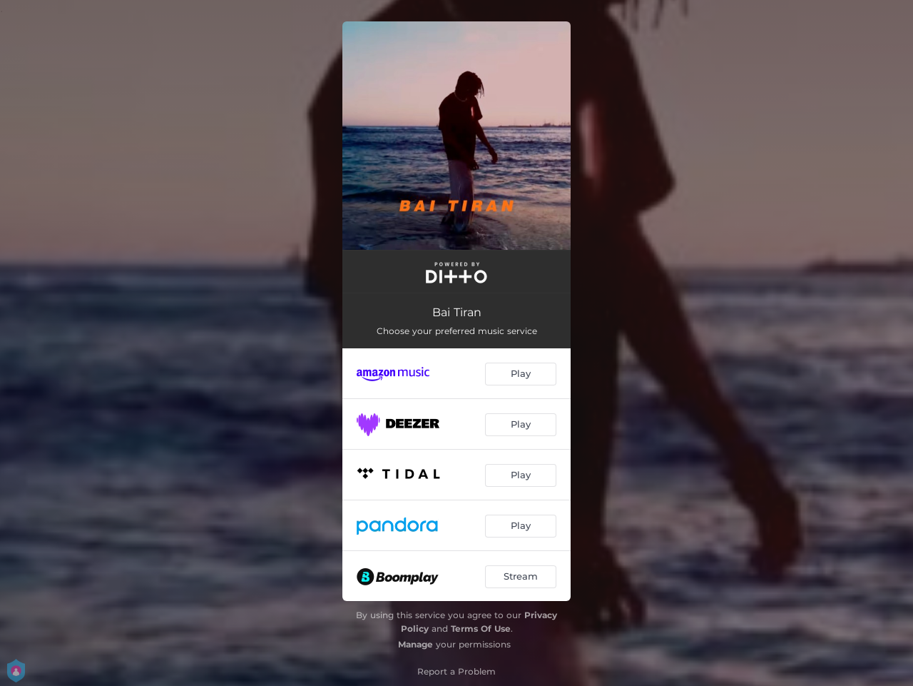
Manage (415, 644)
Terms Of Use (481, 628)
